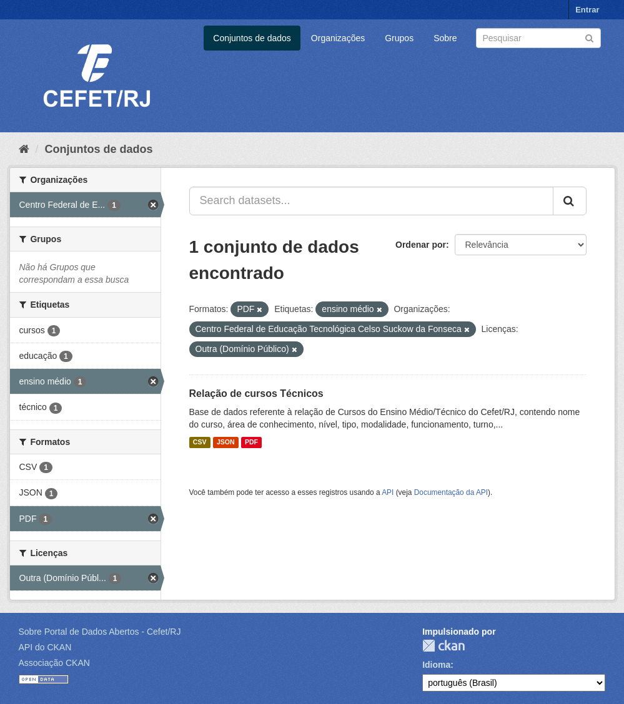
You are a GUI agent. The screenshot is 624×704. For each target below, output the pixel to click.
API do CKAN (45, 647)
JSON (226, 442)
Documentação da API (451, 492)
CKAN (443, 645)
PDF (251, 442)
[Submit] (589, 37)
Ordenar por (420, 245)
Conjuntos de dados (252, 38)
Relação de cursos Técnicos (256, 393)
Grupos (399, 38)
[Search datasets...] (371, 201)
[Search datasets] (538, 38)
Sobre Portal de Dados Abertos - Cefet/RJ (100, 632)
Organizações (338, 38)
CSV (200, 442)
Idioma (436, 665)
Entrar (587, 9)
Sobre (445, 38)
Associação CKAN (54, 663)
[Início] (24, 149)
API (388, 492)
